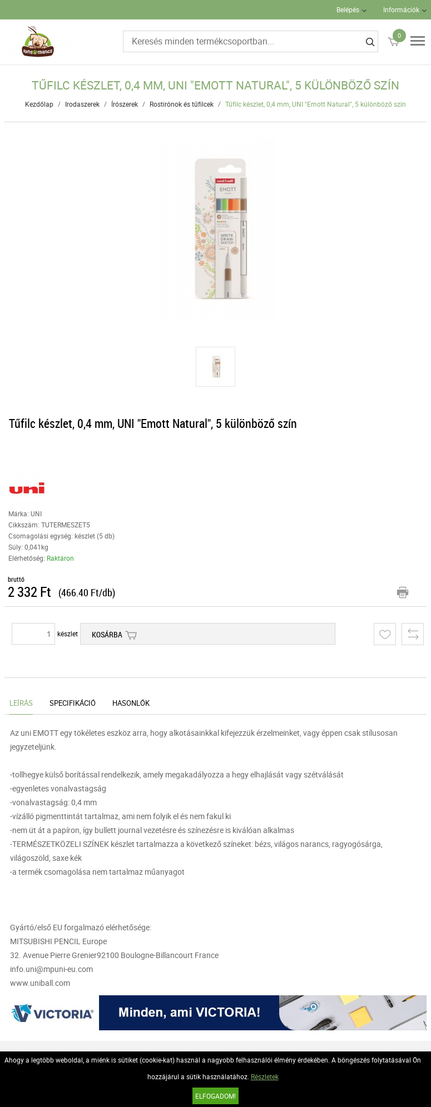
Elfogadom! (215, 1095)
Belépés (347, 9)
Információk (401, 9)
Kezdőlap (39, 103)
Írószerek (124, 103)
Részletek (265, 1076)
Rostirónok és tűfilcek (182, 103)
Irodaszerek (82, 103)
